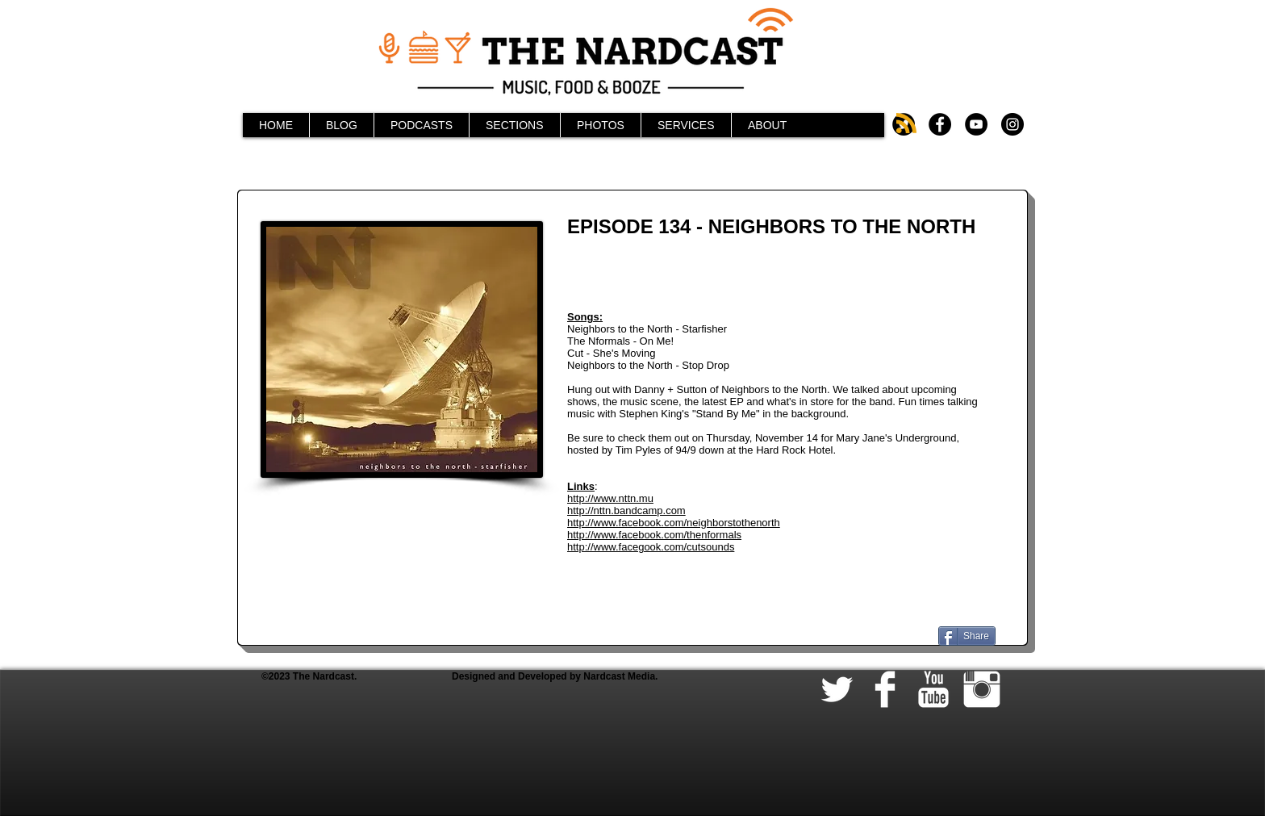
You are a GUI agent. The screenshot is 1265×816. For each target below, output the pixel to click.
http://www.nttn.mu (610, 498)
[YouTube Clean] (933, 689)
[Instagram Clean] (981, 689)
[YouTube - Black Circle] (976, 124)
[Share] (967, 636)
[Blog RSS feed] (906, 124)
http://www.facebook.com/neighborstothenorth (673, 523)
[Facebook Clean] (885, 689)
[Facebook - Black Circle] (940, 124)
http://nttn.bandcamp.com (626, 510)
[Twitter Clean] (836, 689)
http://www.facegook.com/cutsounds (650, 547)
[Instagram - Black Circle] (1012, 124)
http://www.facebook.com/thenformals (654, 535)
